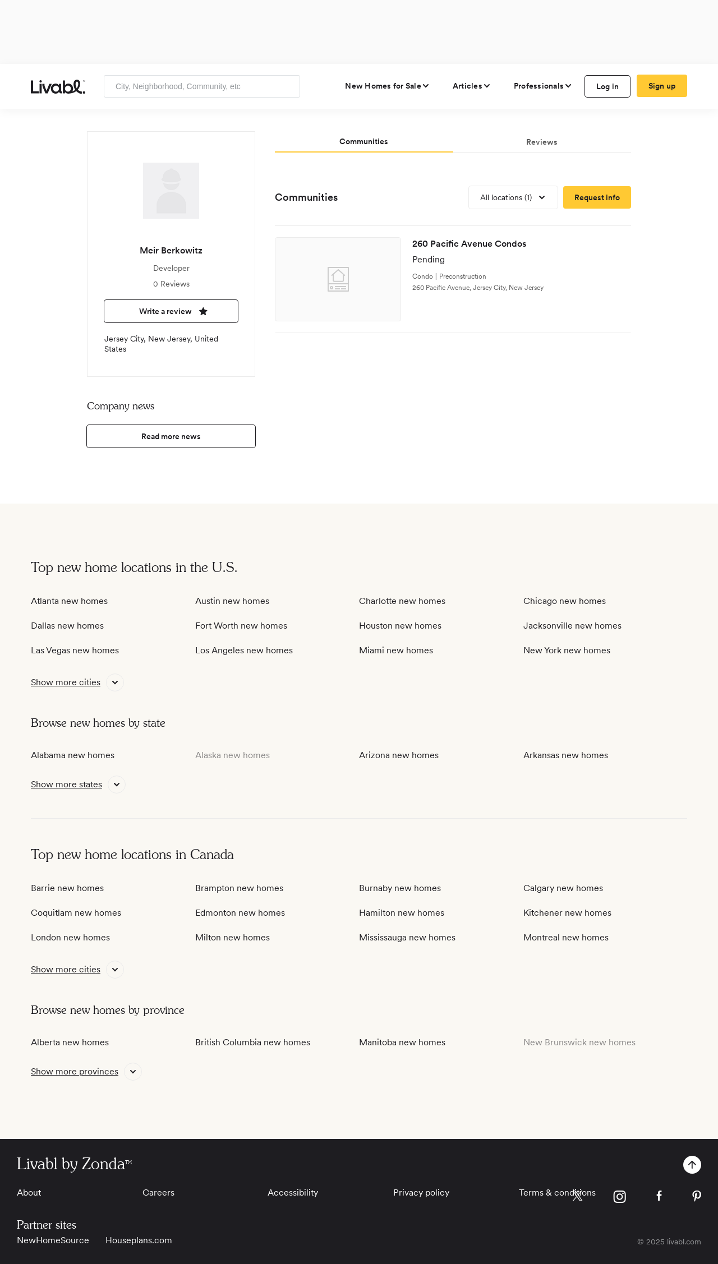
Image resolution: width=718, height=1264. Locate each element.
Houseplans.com (138, 1240)
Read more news (171, 436)
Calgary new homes (563, 888)
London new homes (70, 937)
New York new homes (566, 650)
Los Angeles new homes (244, 650)
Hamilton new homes (401, 912)
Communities (306, 197)
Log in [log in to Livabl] (607, 86)
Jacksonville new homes (572, 625)
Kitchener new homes (567, 912)
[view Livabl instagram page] (619, 1199)
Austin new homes (232, 601)
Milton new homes (232, 937)
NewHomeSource (53, 1240)
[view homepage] (58, 87)
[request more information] (597, 197)
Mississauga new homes (407, 937)
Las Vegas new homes (75, 650)
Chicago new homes (564, 601)
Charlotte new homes (402, 601)
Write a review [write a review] (171, 311)
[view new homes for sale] (387, 86)
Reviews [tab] (542, 141)
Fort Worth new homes (241, 625)
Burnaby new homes (400, 888)
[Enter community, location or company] (202, 86)
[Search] (287, 86)
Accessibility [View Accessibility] (293, 1192)
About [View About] (29, 1192)
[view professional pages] (543, 86)
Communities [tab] (363, 141)
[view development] (453, 279)
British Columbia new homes (252, 1042)
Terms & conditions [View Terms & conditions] (557, 1192)
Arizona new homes (399, 755)
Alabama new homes (72, 755)
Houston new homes (400, 625)
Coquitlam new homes (76, 912)
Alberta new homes (70, 1042)
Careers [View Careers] (158, 1192)
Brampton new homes (239, 888)
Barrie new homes (67, 888)
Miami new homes (396, 650)
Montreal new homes (566, 937)
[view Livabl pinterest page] (696, 1198)
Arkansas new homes (565, 755)
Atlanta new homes (69, 601)
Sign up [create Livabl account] (662, 85)
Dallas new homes (67, 625)
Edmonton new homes (240, 912)
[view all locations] (513, 197)
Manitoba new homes (402, 1042)
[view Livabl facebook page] (659, 1198)
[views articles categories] (472, 86)
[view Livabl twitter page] (577, 1198)
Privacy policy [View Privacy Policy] (421, 1192)
